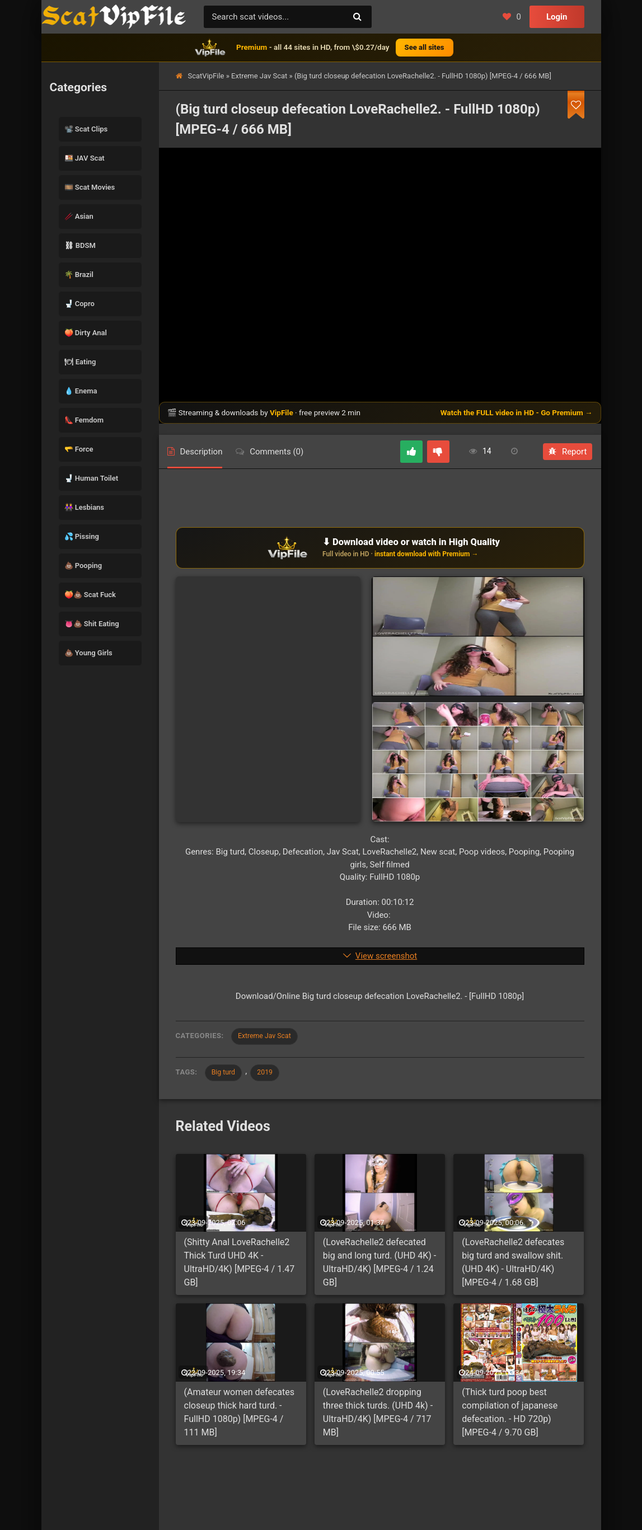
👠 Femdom (84, 420)
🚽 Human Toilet (91, 478)
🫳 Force (78, 449)
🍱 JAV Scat (84, 158)
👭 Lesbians (84, 507)
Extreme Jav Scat (259, 76)
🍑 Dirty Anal (85, 332)
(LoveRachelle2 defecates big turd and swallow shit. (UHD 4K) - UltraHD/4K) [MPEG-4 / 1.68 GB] (513, 1265)
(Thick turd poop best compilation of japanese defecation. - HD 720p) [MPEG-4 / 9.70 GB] (509, 1415)
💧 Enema (80, 391)
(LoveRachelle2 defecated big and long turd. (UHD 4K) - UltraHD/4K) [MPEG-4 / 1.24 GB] (379, 1265)
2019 (271, 1074)
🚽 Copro (79, 303)
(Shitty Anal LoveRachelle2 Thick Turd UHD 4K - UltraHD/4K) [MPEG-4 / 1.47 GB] (239, 1265)
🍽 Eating (80, 362)
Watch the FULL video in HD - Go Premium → (517, 412)
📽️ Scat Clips (86, 129)
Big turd (225, 1074)
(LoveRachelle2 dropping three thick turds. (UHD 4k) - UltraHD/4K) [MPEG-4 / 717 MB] (378, 1415)
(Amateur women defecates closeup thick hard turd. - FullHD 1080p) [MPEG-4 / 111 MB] (239, 1415)
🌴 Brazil (78, 274)
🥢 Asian (78, 216)
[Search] (357, 17)
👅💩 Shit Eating (91, 623)
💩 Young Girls (88, 653)
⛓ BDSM (80, 245)
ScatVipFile (206, 76)
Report (568, 452)
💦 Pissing (81, 536)
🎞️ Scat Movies (89, 187)
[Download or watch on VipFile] (380, 548)
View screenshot (386, 956)
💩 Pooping (83, 565)
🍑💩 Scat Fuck (90, 594)
